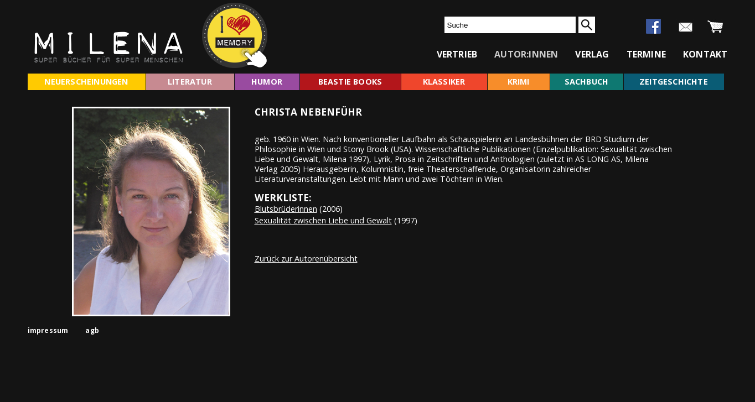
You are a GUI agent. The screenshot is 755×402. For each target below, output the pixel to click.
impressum (48, 330)
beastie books (350, 81)
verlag (592, 54)
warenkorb (715, 27)
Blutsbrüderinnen (286, 208)
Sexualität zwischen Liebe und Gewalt (323, 220)
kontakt (705, 54)
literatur (190, 81)
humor (266, 81)
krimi (519, 81)
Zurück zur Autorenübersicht (306, 258)
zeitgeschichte (673, 81)
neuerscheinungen (86, 81)
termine (646, 54)
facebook (653, 26)
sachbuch (587, 81)
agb (92, 330)
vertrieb (457, 54)
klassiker (444, 81)
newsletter (685, 27)
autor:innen (526, 54)
